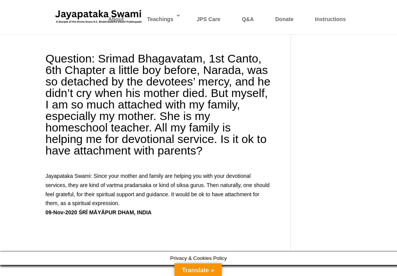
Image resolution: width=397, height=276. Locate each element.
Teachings (160, 19)
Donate (284, 19)
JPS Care (208, 19)
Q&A (248, 19)
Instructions (330, 19)
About (115, 19)
